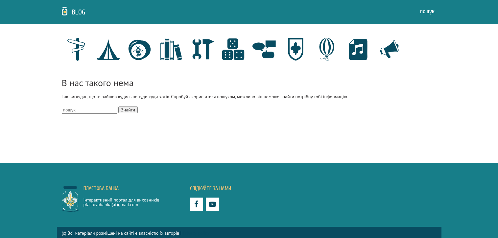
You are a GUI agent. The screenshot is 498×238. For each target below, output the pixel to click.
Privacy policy (196, 233)
